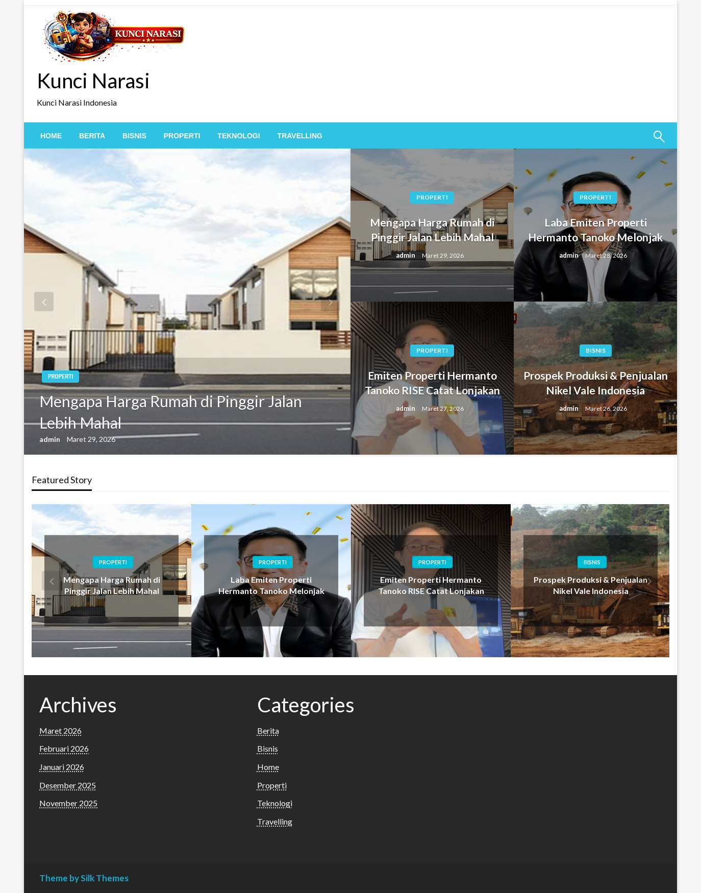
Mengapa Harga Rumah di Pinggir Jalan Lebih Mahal (170, 412)
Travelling (300, 136)
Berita (92, 136)
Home (268, 767)
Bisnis (134, 136)
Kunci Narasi (93, 80)
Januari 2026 (61, 767)
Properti (182, 136)
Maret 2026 (60, 730)
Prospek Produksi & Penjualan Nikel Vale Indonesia (595, 382)
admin (50, 439)
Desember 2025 (67, 785)
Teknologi (238, 136)
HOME (51, 136)
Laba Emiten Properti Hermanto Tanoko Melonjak (595, 229)
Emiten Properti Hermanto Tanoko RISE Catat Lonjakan (432, 382)
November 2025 (68, 803)
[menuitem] (51, 135)
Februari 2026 (64, 748)
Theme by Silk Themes (84, 878)
